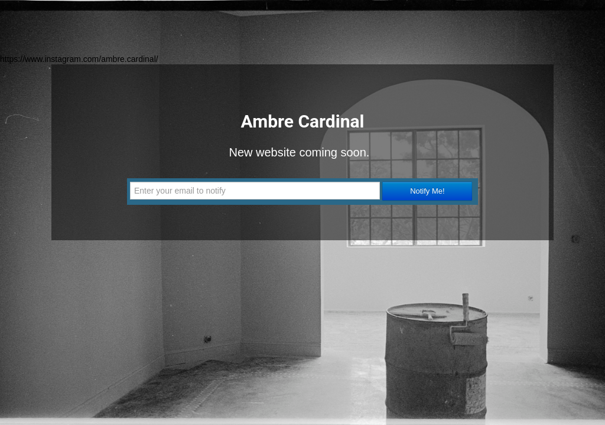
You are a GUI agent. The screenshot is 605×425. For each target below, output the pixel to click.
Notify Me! (427, 191)
